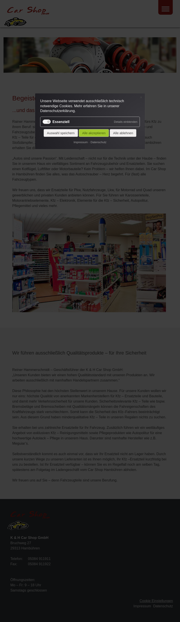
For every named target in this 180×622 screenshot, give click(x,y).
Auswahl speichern (61, 133)
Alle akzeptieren (94, 133)
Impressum (81, 142)
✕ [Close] (141, 97)
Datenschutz (98, 142)
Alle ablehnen (123, 133)
